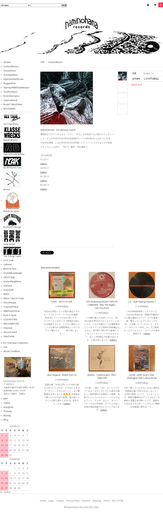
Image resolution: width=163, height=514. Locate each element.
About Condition (12, 351)
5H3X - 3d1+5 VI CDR (61, 301)
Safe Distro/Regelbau (14, 154)
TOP (42, 62)
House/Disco (10, 70)
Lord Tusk (8, 260)
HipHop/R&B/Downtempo (16, 87)
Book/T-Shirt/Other (13, 104)
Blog (6, 419)
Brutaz (7, 189)
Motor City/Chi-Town (14, 298)
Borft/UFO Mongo (12, 227)
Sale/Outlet (9, 336)
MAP (6, 398)
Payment (86, 500)
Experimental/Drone (13, 79)
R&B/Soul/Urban (12, 311)
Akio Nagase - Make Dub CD (62, 374)
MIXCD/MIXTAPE (11, 323)
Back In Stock (10, 315)
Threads (8, 411)
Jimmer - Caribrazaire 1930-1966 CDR (102, 376)
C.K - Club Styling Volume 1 (142, 301)
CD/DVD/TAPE (10, 319)
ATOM (120, 500)
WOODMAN (9, 108)
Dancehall (8, 289)
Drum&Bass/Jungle (13, 273)
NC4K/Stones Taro (13, 167)
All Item (7, 62)
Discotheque (10, 302)
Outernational (10, 100)
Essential (8, 327)
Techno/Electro (55, 62)
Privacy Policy (72, 500)
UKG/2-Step (9, 277)
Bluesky (7, 415)
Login (51, 500)
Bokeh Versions (11, 211)
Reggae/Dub (10, 83)
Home (43, 500)
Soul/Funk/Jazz (11, 91)
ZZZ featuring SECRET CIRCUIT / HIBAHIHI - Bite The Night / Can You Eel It (102, 305)
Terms (106, 500)
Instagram (8, 407)
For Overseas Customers (16, 342)
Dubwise (8, 285)
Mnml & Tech (10, 268)
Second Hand (10, 332)
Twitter (7, 402)
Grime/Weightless (12, 281)
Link (5, 347)
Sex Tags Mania (11, 123)
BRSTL (6, 294)
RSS (113, 500)
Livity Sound (9, 244)
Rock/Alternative (12, 95)
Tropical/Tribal (11, 306)
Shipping (97, 500)
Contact (60, 500)
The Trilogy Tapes (12, 256)
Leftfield (8, 264)
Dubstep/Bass (11, 74)
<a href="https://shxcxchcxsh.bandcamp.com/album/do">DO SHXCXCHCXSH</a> (77, 219)
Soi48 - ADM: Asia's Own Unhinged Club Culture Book (142, 376)
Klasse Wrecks (11, 139)
